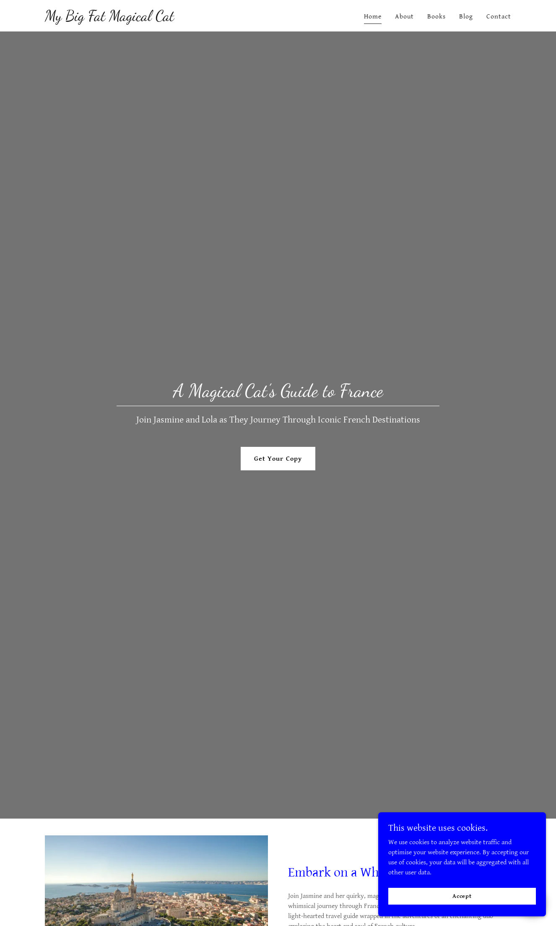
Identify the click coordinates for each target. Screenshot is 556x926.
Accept (462, 895)
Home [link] (373, 17)
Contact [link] (498, 17)
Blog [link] (466, 17)
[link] (109, 19)
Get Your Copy (277, 459)
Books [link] (436, 17)
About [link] (404, 17)
